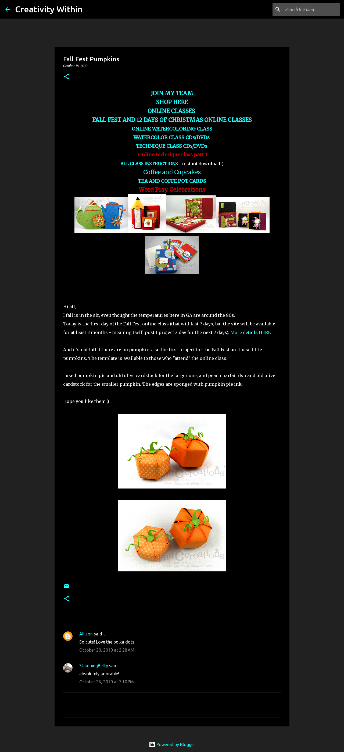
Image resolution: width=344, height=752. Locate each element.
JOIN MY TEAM (172, 93)
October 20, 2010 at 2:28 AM (106, 650)
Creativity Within (49, 9)
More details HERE (250, 332)
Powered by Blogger (172, 744)
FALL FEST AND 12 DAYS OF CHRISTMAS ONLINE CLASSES (172, 120)
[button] (66, 76)
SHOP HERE (172, 102)
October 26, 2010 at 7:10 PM (106, 681)
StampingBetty (93, 665)
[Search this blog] (311, 9)
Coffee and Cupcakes (172, 172)
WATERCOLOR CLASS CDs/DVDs (172, 137)
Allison (86, 633)
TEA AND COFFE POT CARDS (172, 181)
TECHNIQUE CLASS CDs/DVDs (172, 146)
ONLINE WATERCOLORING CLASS (172, 129)
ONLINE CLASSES (172, 111)
